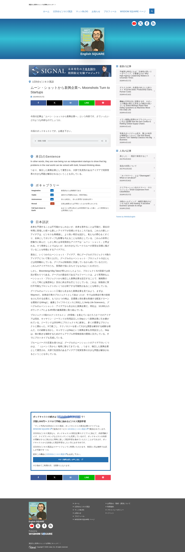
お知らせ (96, 11)
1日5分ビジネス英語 (62, 11)
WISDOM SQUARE (42, 429)
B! (70, 103)
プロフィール (110, 11)
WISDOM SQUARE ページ (133, 11)
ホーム (46, 11)
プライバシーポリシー (116, 510)
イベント (110, 513)
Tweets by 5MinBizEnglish (125, 217)
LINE (86, 103)
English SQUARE (92, 54)
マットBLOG (82, 11)
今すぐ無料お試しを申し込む (70, 460)
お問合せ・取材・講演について (119, 503)
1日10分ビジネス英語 (77, 429)
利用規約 (110, 507)
